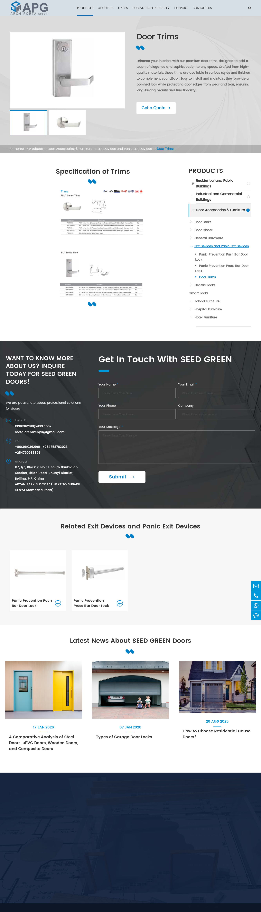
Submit (122, 477)
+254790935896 (27, 452)
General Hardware (208, 238)
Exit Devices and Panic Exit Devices (125, 148)
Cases (123, 8)
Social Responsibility (151, 8)
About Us (105, 8)
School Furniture (206, 301)
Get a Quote (156, 108)
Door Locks (202, 222)
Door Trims (165, 148)
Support (181, 8)
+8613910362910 (27, 446)
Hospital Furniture (208, 309)
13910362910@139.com (33, 426)
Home (19, 148)
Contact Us (202, 8)
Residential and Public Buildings (214, 183)
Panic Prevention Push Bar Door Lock (221, 257)
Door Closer (203, 230)
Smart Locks (198, 293)
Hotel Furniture (205, 317)
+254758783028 (55, 446)
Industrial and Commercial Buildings (219, 197)
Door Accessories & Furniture (70, 148)
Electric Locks (204, 285)
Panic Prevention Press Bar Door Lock (222, 268)
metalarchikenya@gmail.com (40, 432)
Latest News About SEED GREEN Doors (130, 641)
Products (85, 8)
